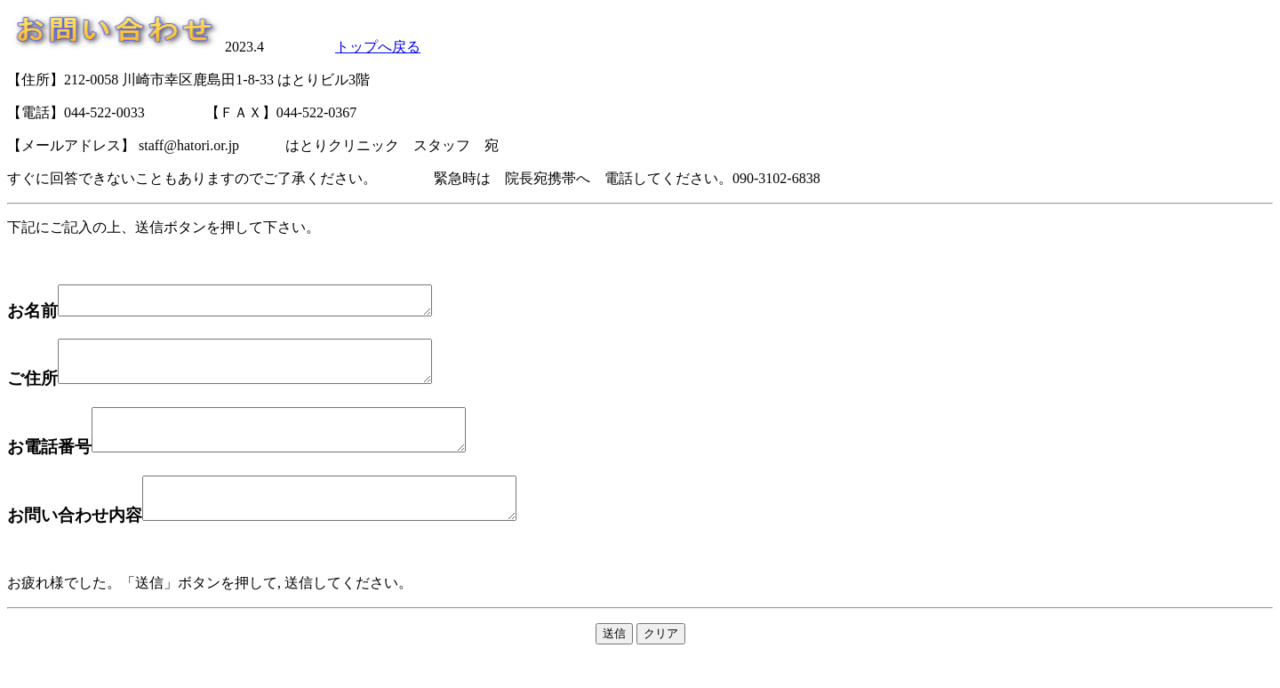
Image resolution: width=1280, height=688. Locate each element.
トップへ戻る (377, 46)
